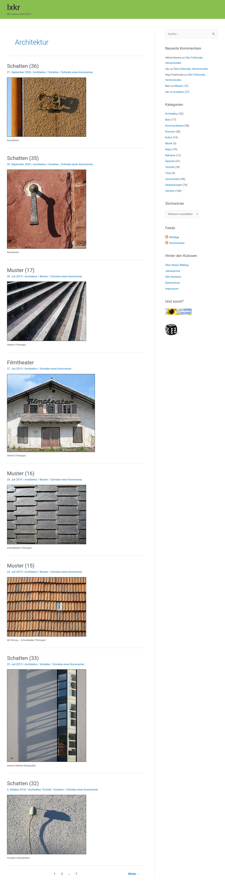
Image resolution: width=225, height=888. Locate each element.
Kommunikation (174, 125)
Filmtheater (20, 362)
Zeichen (170, 190)
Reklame (170, 155)
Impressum (171, 288)
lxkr (13, 7)
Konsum (170, 131)
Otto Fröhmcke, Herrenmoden (190, 68)
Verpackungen (173, 184)
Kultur (168, 137)
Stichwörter (174, 203)
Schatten (53, 72)
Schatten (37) (181, 91)
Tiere (168, 173)
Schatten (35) (23, 158)
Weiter (134, 874)
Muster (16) (20, 473)
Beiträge (174, 237)
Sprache (170, 161)
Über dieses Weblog (176, 265)
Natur (168, 149)
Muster (44, 276)
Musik (168, 143)
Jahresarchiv (172, 271)
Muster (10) (181, 86)
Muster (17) (20, 270)
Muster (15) (20, 566)
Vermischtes (172, 179)
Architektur (39, 72)
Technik (46, 789)
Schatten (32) (23, 783)
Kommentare (176, 243)
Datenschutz (172, 282)
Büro (168, 119)
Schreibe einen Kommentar (77, 72)
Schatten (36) (23, 66)
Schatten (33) (23, 658)
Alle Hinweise (173, 276)
